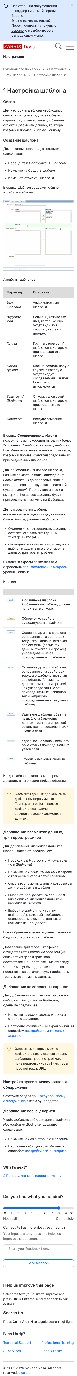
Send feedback (38, 1263)
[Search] (58, 47)
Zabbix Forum (52, 1351)
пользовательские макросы (45, 567)
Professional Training (57, 1342)
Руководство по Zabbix (21, 69)
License (24, 1372)
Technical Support (17, 1342)
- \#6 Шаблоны (15, 75)
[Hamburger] (70, 47)
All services (12, 1351)
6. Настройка (56, 69)
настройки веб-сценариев (46, 1151)
